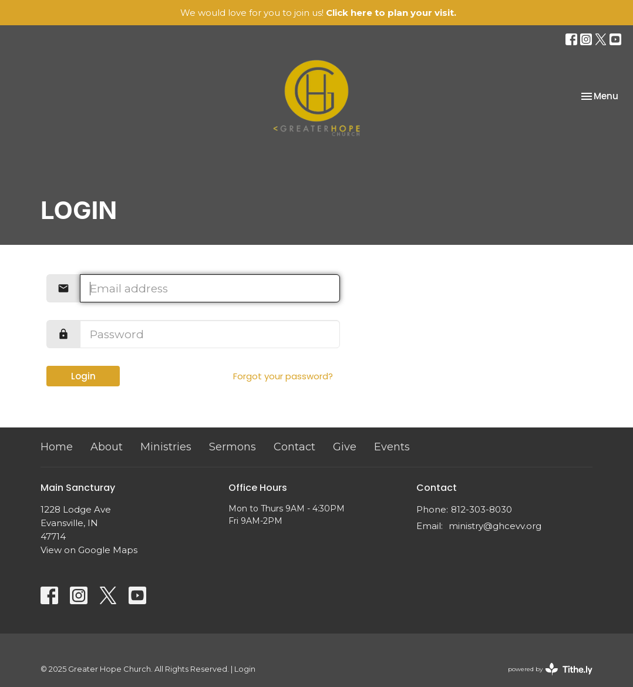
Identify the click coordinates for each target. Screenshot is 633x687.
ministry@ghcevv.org (495, 525)
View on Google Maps (89, 549)
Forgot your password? (283, 376)
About (106, 446)
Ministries (165, 446)
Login (83, 376)
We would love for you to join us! (318, 12)
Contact (294, 446)
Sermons (232, 446)
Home (57, 446)
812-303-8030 (481, 509)
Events (392, 446)
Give (344, 446)
